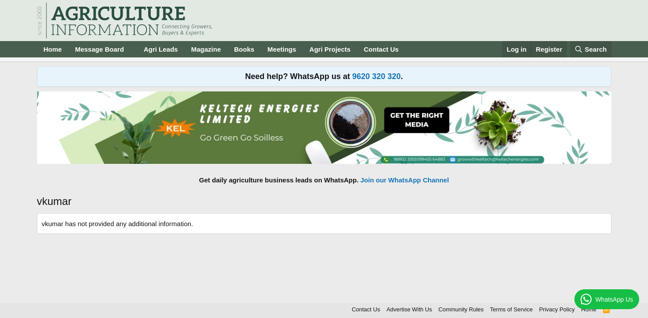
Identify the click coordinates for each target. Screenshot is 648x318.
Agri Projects (329, 49)
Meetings (282, 49)
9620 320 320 (376, 76)
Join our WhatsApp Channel (405, 180)
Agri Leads (161, 49)
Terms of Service (511, 309)
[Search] (590, 49)
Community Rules (461, 309)
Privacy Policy (557, 309)
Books (244, 49)
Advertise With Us (409, 309)
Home (53, 49)
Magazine (206, 49)
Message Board (99, 49)
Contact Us (381, 49)
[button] (131, 49)
